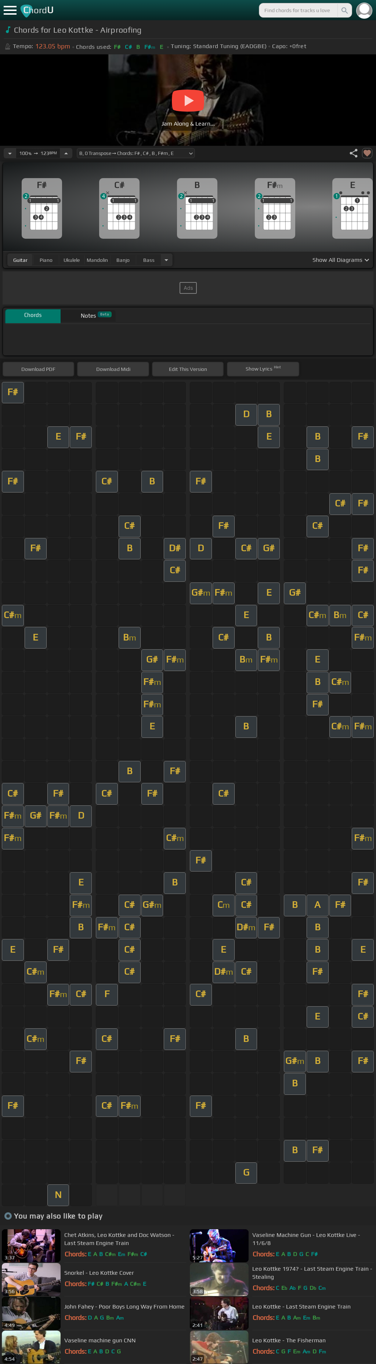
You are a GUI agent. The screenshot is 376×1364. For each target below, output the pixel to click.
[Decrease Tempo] (10, 153)
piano (46, 260)
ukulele (72, 260)
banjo (123, 260)
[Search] (344, 10)
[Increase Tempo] (66, 153)
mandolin (97, 260)
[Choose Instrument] (166, 260)
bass (149, 260)
